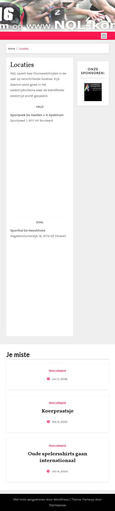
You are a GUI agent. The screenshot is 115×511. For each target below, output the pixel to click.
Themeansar (57, 505)
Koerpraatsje (58, 411)
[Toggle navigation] (104, 36)
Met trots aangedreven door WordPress (41, 499)
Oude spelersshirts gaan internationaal (57, 457)
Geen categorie (57, 370)
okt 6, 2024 (59, 471)
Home (11, 48)
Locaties (24, 48)
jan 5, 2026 (59, 379)
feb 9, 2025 (59, 422)
